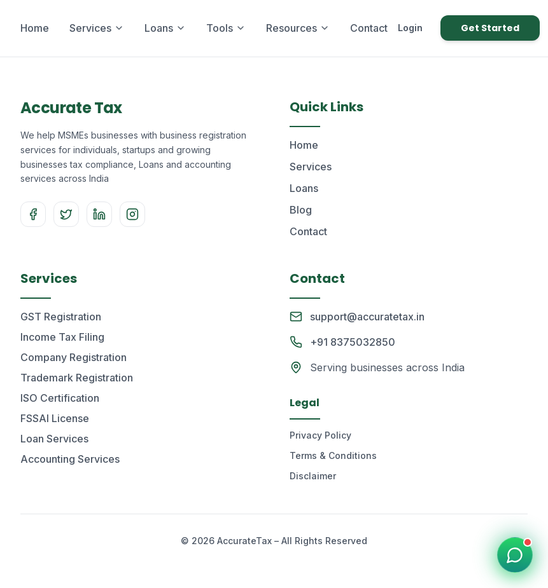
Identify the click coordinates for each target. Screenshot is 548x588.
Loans (165, 28)
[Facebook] (33, 214)
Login (410, 27)
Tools (226, 28)
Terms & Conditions (333, 455)
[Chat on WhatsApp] (515, 555)
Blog (301, 209)
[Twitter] (66, 214)
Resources (298, 28)
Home (34, 28)
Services (96, 28)
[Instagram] (132, 214)
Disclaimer (313, 475)
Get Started (490, 28)
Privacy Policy (320, 435)
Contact (369, 28)
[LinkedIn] (99, 214)
